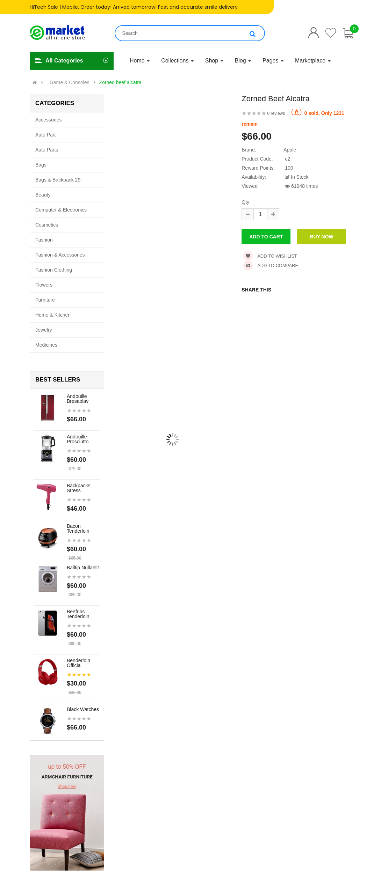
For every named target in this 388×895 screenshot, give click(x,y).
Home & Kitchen (53, 315)
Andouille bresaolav (77, 398)
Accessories (48, 120)
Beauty (43, 195)
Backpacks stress (79, 488)
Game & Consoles (69, 82)
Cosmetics (46, 225)
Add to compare (270, 265)
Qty (245, 202)
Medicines (46, 345)
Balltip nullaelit (83, 567)
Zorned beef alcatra (120, 82)
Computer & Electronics (61, 210)
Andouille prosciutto (77, 439)
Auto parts (46, 150)
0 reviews (276, 113)
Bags (40, 165)
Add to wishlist (270, 256)
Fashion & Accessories (60, 255)
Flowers (43, 285)
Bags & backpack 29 (57, 180)
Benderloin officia (78, 663)
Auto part (45, 135)
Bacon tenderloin (78, 528)
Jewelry (43, 330)
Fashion (44, 240)
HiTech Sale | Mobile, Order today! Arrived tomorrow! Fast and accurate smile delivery (134, 6)
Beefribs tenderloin (78, 614)
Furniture (45, 300)
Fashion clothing (53, 270)
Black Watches (83, 709)
